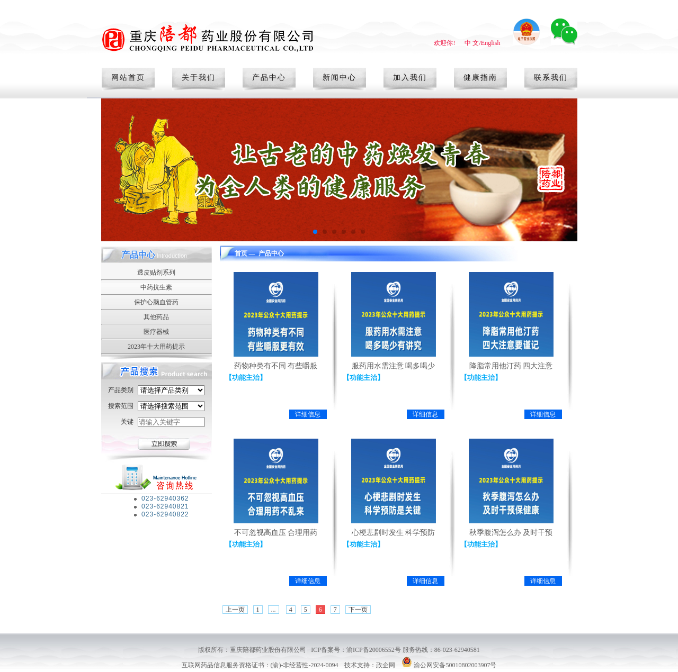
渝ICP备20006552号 (374, 649)
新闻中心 (339, 77)
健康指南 (480, 77)
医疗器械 (156, 331)
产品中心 (269, 77)
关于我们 (199, 77)
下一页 (358, 609)
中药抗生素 (156, 287)
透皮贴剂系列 (156, 272)
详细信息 (307, 414)
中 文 (472, 43)
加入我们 (410, 77)
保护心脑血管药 (156, 302)
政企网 (385, 665)
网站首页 (128, 77)
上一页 (235, 609)
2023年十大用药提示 (156, 346)
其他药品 (156, 317)
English (491, 43)
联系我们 (551, 77)
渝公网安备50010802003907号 (455, 665)
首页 (241, 253)
